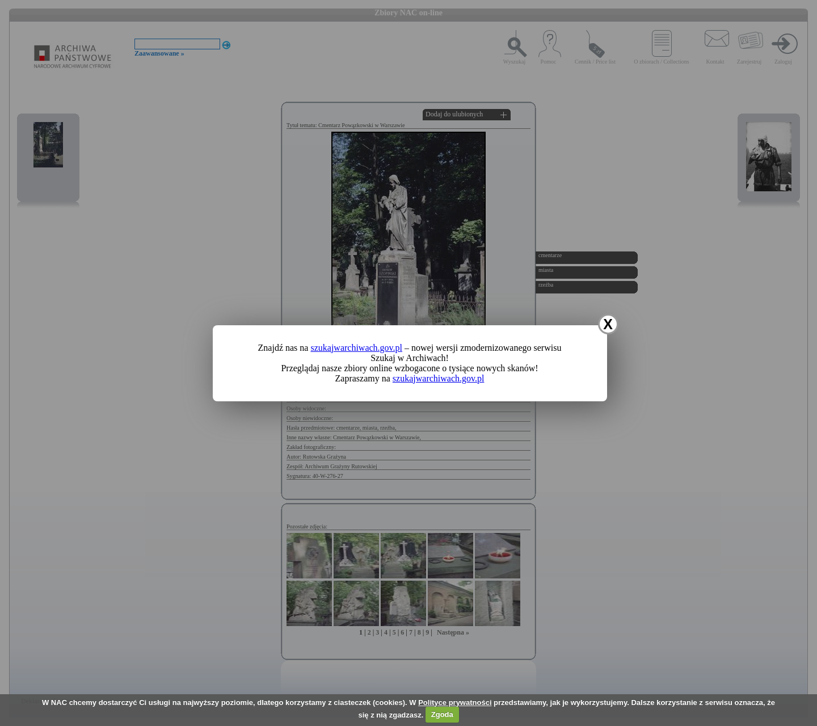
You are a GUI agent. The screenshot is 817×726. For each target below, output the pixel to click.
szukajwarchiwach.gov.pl (356, 347)
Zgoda (442, 714)
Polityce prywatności (454, 702)
